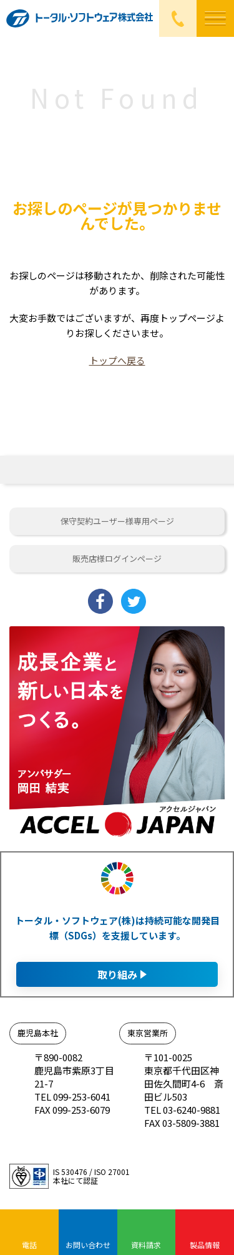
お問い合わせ (88, 1244)
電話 (29, 1244)
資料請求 (146, 1244)
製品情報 (205, 1244)
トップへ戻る (117, 360)
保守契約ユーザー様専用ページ (117, 521)
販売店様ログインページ (117, 558)
